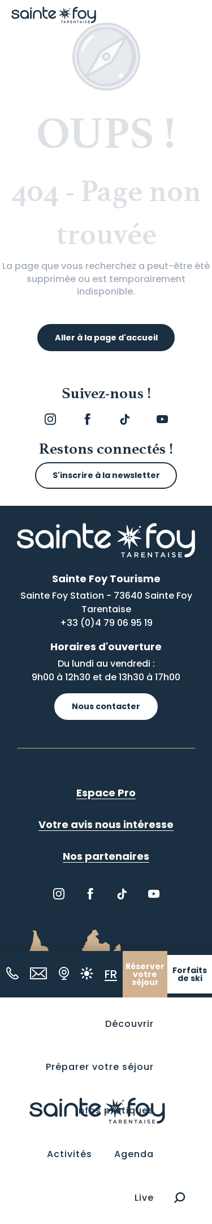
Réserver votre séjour (145, 974)
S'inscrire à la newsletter (106, 475)
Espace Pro (106, 793)
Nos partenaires (106, 856)
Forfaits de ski (189, 974)
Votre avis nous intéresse (106, 824)
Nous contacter (106, 706)
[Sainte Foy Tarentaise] (53, 15)
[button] (179, 1198)
